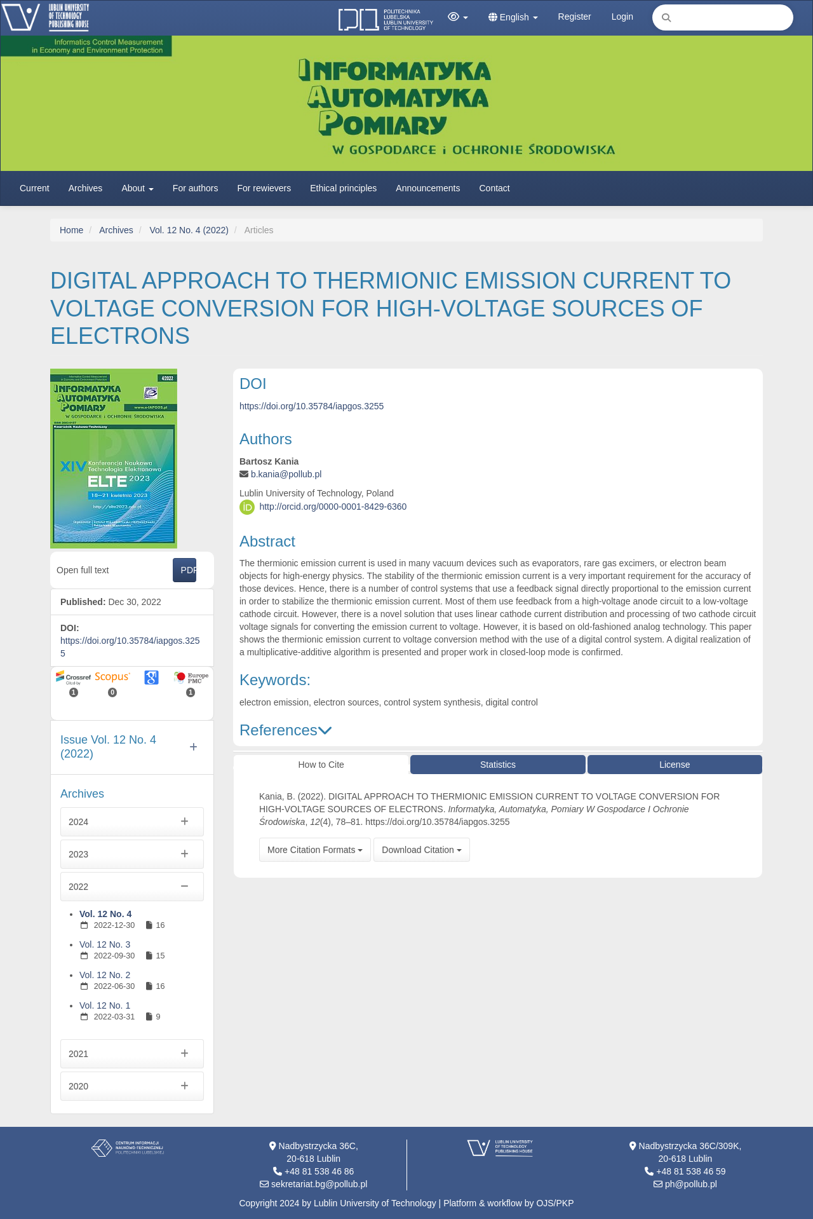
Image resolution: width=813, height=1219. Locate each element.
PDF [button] (188, 570)
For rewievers (264, 188)
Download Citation (422, 850)
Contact (495, 188)
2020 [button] (132, 1086)
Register (574, 16)
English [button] (513, 17)
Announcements (428, 188)
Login (622, 16)
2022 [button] (132, 887)
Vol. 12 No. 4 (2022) (189, 230)
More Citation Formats (315, 850)
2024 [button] (132, 822)
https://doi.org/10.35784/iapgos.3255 (311, 406)
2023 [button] (132, 854)
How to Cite (321, 764)
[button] (458, 17)
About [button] (137, 188)
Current (35, 188)
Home (71, 230)
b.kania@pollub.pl (286, 474)
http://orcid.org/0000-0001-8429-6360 (332, 506)
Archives (86, 188)
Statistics (498, 764)
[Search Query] (722, 17)
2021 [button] (132, 1054)
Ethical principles (343, 188)
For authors (195, 188)
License (674, 764)
